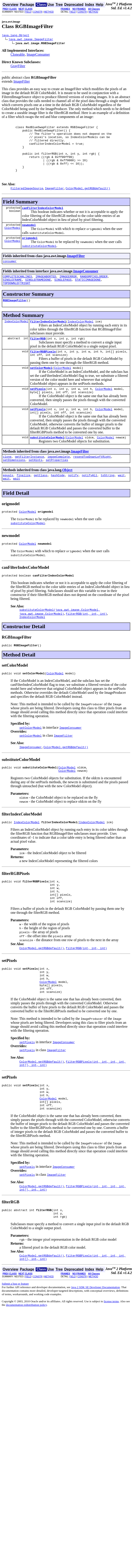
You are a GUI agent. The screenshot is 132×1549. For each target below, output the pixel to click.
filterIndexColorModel (48, 339)
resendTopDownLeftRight (92, 481)
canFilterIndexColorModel (42, 220)
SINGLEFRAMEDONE (38, 296)
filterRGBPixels (43, 371)
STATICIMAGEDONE (88, 296)
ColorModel (12, 242)
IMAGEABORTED (45, 292)
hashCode (57, 501)
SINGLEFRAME (12, 296)
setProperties (57, 485)
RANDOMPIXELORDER (94, 292)
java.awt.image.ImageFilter (31, 40)
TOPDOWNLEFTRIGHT (16, 299)
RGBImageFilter (15, 317)
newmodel (29, 238)
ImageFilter (21, 82)
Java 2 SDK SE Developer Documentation (95, 1339)
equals (8, 501)
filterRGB (37, 357)
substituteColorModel (47, 461)
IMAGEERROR (68, 292)
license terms (111, 1353)
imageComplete (59, 481)
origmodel (29, 252)
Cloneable (18, 55)
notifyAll (89, 501)
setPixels (37, 410)
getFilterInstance (29, 481)
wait (121, 501)
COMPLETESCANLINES (17, 292)
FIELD (28, 12)
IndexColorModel (16, 339)
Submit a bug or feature (15, 1336)
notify (73, 501)
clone (7, 481)
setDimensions (14, 485)
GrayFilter (18, 66)
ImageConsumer (38, 55)
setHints (35, 485)
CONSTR (37, 12)
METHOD (49, 12)
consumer (9, 276)
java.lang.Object (15, 36)
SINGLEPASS (63, 296)
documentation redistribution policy (26, 1357)
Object (67, 495)
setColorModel (41, 388)
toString (107, 501)
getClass (40, 501)
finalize (23, 501)
